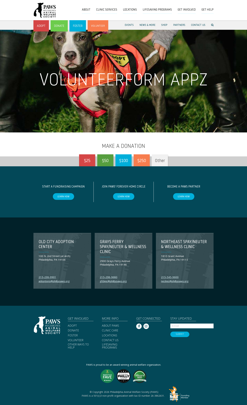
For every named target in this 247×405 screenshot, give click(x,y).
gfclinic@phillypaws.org (113, 281)
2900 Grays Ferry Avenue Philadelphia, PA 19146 (115, 262)
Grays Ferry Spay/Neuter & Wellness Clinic (123, 247)
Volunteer (75, 340)
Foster (73, 335)
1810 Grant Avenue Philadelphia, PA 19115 (174, 257)
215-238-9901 (47, 277)
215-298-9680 (108, 277)
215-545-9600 (170, 277)
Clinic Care (110, 330)
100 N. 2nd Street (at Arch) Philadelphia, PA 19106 (54, 257)
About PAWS (110, 325)
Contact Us (110, 340)
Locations (109, 335)
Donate (73, 330)
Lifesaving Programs (109, 346)
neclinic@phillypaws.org (175, 281)
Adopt (72, 325)
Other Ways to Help (78, 346)
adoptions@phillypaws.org (54, 281)
